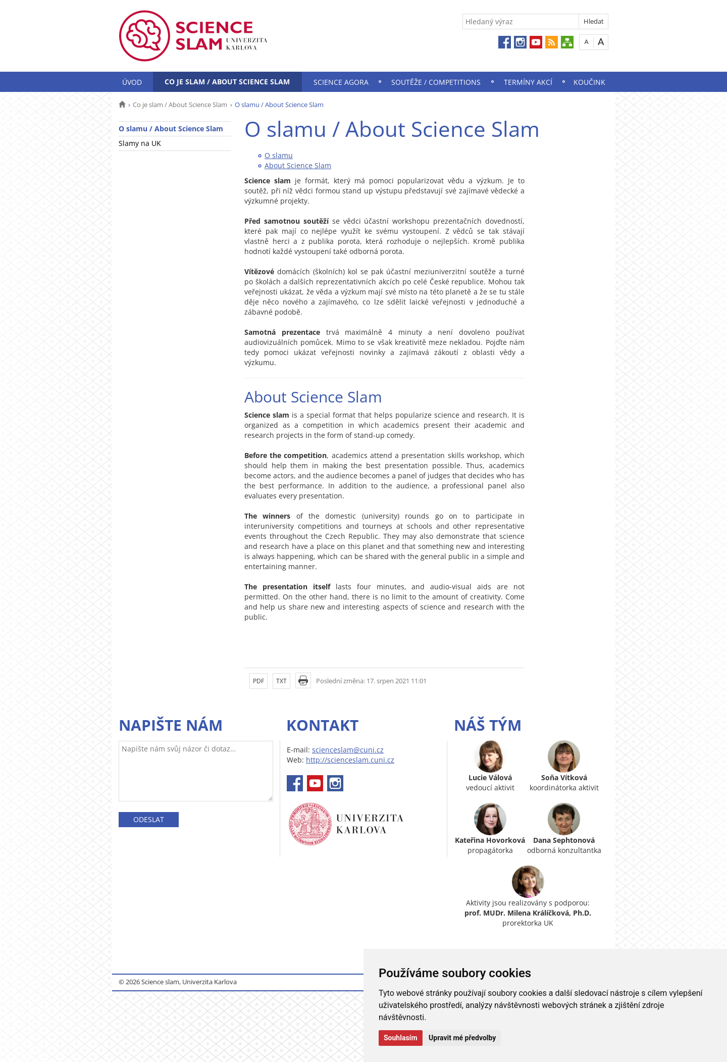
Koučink (589, 82)
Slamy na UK (140, 143)
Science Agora (341, 82)
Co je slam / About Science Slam (227, 81)
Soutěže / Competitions (436, 82)
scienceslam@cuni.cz (348, 749)
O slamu (279, 155)
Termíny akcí (528, 82)
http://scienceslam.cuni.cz (350, 760)
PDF (258, 681)
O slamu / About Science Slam (171, 128)
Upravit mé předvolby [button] (462, 1038)
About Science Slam (298, 165)
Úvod (132, 82)
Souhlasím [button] (401, 1038)
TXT (281, 681)
